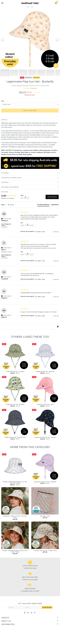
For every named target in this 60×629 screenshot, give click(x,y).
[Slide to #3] (32, 73)
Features (5, 173)
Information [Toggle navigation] (7, 624)
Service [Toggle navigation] (5, 618)
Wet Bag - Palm (45, 516)
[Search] (14, 205)
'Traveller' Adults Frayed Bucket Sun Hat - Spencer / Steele (15, 482)
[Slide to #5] (50, 73)
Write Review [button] (52, 197)
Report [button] (39, 231)
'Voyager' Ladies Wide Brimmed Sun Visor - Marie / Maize (15, 551)
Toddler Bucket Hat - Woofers (15, 404)
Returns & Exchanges (10, 187)
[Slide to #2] (23, 73)
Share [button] (43, 231)
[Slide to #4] (41, 73)
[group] (10, 195)
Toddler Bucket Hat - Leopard (15, 371)
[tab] (43, 205)
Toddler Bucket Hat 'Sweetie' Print (15, 437)
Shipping (5, 182)
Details (4, 120)
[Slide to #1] (5, 73)
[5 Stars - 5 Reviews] (30, 88)
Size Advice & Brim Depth (11, 177)
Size (2, 101)
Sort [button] (3, 205)
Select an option (30, 110)
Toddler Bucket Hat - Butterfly (45, 371)
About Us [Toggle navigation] (6, 621)
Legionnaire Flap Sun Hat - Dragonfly (45, 482)
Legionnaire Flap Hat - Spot (45, 404)
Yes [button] (36, 231)
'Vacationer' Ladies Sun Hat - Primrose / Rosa (15, 516)
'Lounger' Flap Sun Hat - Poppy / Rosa (45, 550)
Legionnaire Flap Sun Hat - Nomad (45, 437)
